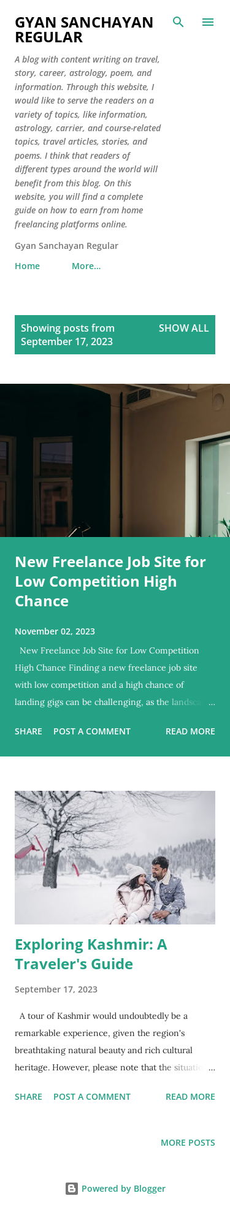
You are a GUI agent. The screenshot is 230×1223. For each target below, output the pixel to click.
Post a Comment (92, 731)
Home (27, 266)
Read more (190, 731)
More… (86, 266)
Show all (184, 328)
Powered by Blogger (115, 1188)
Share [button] (28, 731)
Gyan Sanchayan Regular (84, 29)
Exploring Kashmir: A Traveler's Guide (91, 953)
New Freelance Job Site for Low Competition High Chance (110, 581)
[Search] (178, 22)
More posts (188, 1142)
